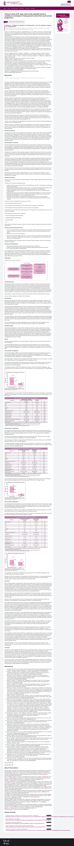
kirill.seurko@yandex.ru (35, 796)
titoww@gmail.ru (7, 793)
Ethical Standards (14, 8)
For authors (27, 8)
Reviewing (33, 8)
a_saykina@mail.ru (43, 801)
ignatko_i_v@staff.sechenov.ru (22, 785)
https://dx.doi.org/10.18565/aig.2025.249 (16, 21)
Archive (8, 8)
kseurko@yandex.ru (44, 774)
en (69, 1)
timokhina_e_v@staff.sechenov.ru (11, 780)
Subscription (21, 8)
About (5, 8)
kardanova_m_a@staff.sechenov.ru (11, 808)
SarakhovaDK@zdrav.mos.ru (46, 788)
